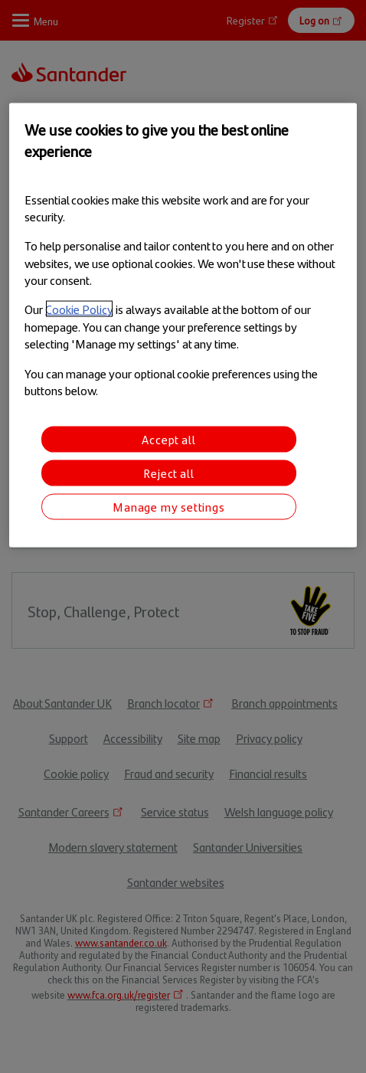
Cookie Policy (79, 309)
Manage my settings (168, 506)
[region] (183, 325)
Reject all (168, 473)
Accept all (168, 439)
